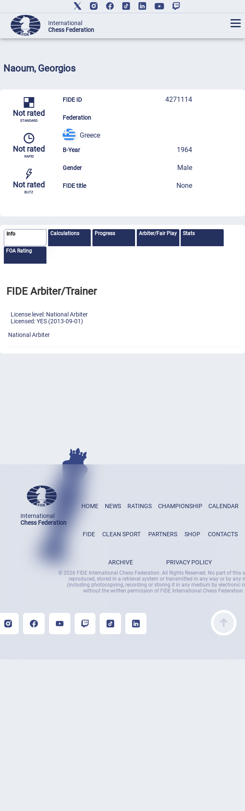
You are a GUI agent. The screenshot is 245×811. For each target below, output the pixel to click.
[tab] (25, 238)
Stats (189, 233)
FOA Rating (19, 251)
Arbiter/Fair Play (158, 233)
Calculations (64, 233)
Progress (105, 233)
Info (10, 234)
